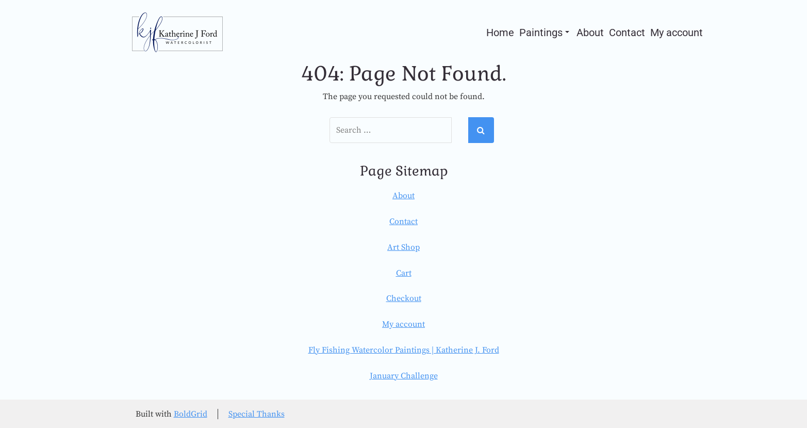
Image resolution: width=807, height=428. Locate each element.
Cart (403, 273)
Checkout (403, 298)
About (590, 32)
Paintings (544, 32)
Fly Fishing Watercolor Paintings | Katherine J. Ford (403, 350)
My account (676, 32)
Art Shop (403, 247)
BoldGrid (190, 414)
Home (500, 32)
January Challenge (404, 376)
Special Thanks (256, 414)
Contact (627, 32)
